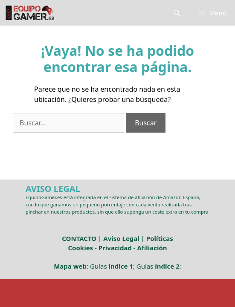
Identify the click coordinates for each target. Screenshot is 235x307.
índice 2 (167, 266)
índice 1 (120, 266)
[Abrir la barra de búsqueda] (176, 13)
